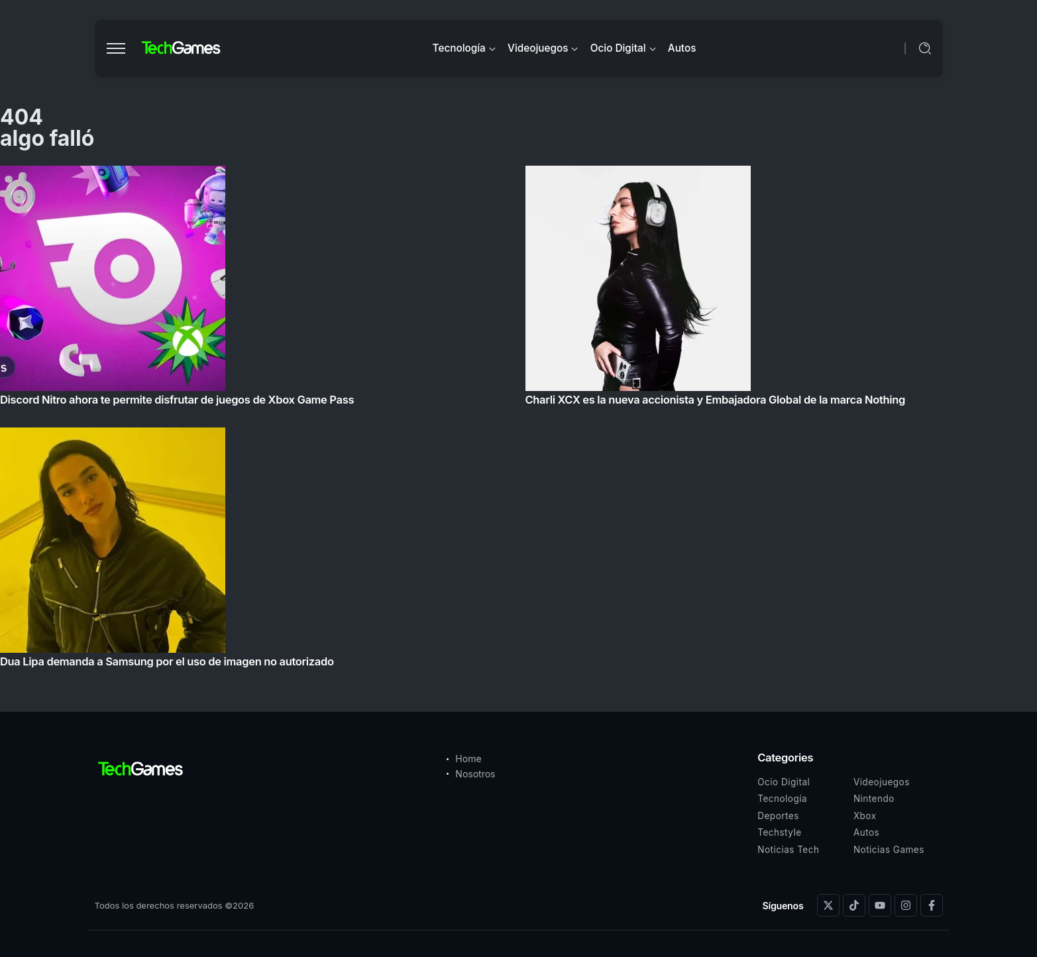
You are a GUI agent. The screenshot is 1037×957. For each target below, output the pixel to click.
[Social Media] (828, 905)
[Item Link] (518, 420)
